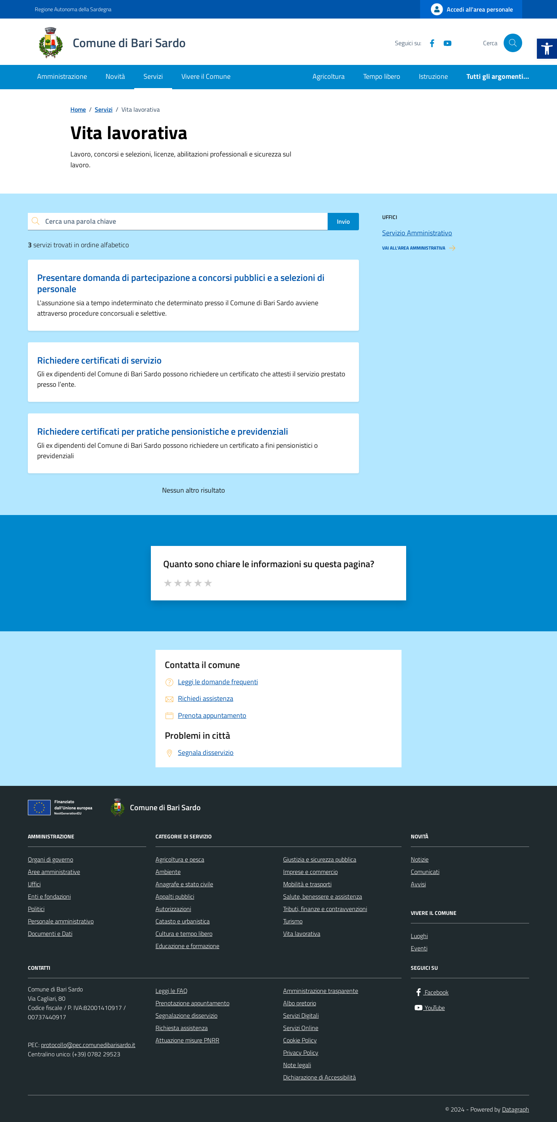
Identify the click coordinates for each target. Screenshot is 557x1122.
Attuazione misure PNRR (187, 1040)
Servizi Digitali (301, 1015)
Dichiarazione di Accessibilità (319, 1077)
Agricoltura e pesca (179, 859)
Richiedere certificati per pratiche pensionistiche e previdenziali (162, 431)
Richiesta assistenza (181, 1027)
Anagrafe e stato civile (184, 884)
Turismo (292, 921)
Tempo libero (381, 76)
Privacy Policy (300, 1052)
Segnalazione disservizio (186, 1015)
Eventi (419, 948)
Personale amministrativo (61, 921)
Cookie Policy (300, 1040)
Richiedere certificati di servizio (99, 360)
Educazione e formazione (187, 945)
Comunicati (425, 871)
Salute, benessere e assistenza (322, 896)
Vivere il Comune (206, 76)
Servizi (153, 76)
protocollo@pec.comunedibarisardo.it (88, 1044)
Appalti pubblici (174, 896)
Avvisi (418, 884)
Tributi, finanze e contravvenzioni (325, 908)
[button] (547, 49)
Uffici (34, 884)
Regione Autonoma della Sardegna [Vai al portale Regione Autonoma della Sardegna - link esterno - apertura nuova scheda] (73, 9)
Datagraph (515, 1109)
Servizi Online (300, 1027)
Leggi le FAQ (171, 990)
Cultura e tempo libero (183, 933)
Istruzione (433, 76)
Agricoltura (329, 76)
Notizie (420, 859)
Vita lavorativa (301, 933)
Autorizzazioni (173, 908)
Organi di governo (50, 859)
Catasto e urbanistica (182, 921)
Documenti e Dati (50, 933)
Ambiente (168, 871)
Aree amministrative (54, 871)
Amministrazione (62, 76)
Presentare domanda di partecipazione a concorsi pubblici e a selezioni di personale (181, 283)
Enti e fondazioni (49, 896)
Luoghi (419, 935)
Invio (343, 221)
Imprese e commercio (310, 871)
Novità (115, 76)
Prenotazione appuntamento (192, 1003)
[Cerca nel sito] (513, 43)
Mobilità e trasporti (307, 884)
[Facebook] (429, 43)
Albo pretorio (299, 1003)
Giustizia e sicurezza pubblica (319, 859)
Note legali (297, 1064)
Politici (36, 908)
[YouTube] (444, 43)
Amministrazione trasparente (320, 990)
